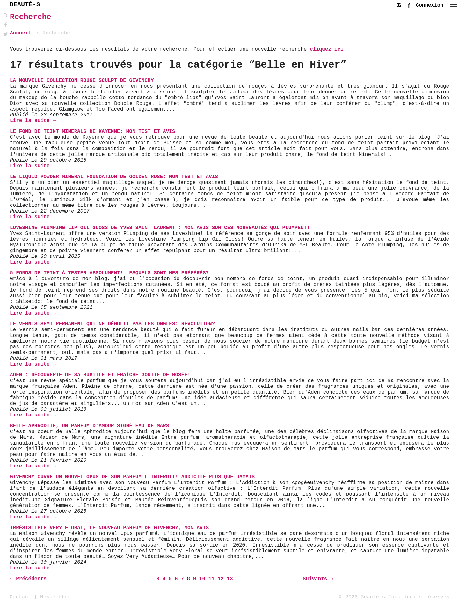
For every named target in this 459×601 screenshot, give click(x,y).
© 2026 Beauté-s (362, 597)
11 (211, 579)
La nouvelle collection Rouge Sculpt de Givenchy (82, 80)
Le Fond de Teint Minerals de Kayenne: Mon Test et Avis (92, 131)
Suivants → (318, 579)
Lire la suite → (33, 121)
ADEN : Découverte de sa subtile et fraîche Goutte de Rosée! (100, 375)
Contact (20, 597)
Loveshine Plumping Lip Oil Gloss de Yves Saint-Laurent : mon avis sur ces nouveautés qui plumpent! (160, 228)
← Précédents (28, 579)
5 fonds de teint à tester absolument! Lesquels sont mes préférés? (109, 273)
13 (230, 579)
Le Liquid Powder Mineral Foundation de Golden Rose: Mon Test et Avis (114, 177)
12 (220, 579)
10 (202, 579)
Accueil (20, 33)
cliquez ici (327, 49)
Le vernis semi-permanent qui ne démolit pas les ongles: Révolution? (112, 324)
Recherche (30, 17)
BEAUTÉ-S (25, 4)
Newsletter (55, 597)
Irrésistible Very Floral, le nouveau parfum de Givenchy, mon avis (109, 528)
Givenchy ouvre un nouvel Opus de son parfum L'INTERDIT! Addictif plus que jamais (132, 477)
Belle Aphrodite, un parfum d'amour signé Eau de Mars (89, 426)
